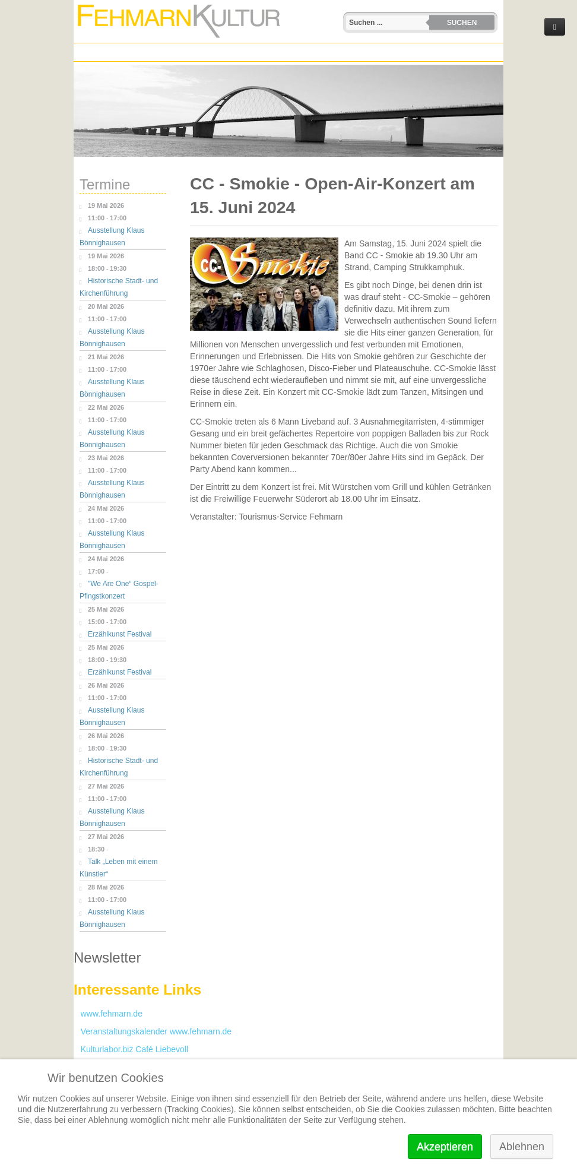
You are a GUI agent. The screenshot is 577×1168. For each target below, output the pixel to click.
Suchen (462, 22)
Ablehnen (521, 1147)
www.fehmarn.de (108, 1013)
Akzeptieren (445, 1147)
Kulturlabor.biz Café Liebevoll (131, 1049)
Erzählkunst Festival (119, 634)
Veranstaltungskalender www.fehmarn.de (153, 1031)
